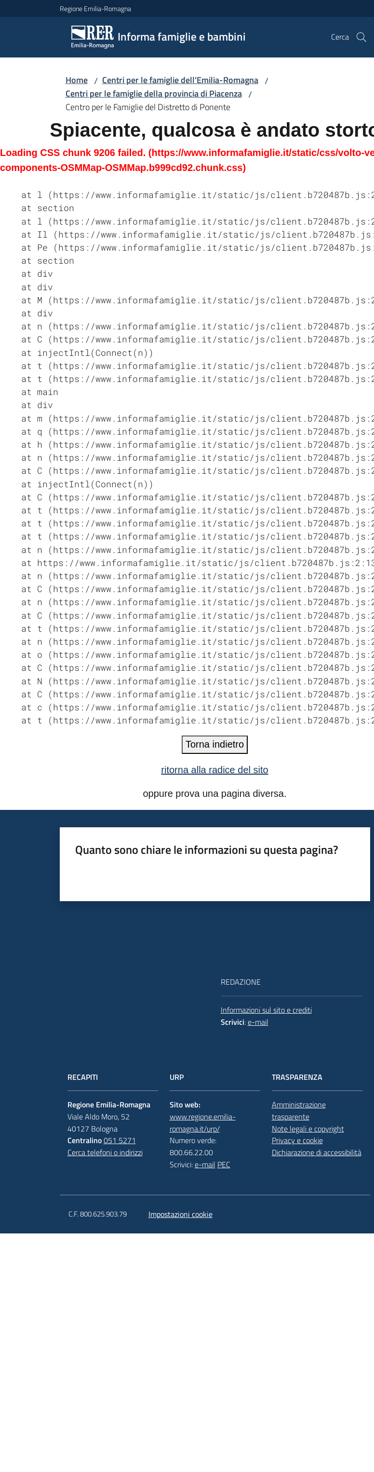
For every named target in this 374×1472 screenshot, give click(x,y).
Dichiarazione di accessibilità (316, 1152)
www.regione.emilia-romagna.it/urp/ (203, 1122)
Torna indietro (215, 744)
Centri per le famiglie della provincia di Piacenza (154, 93)
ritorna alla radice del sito (214, 769)
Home (77, 79)
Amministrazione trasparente (299, 1110)
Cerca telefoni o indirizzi (105, 1152)
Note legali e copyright (308, 1128)
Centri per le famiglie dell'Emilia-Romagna (180, 79)
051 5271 (120, 1140)
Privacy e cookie (297, 1140)
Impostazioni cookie (180, 1214)
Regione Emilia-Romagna (95, 8)
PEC (223, 1164)
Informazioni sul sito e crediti (266, 1010)
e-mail (258, 1022)
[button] (361, 37)
